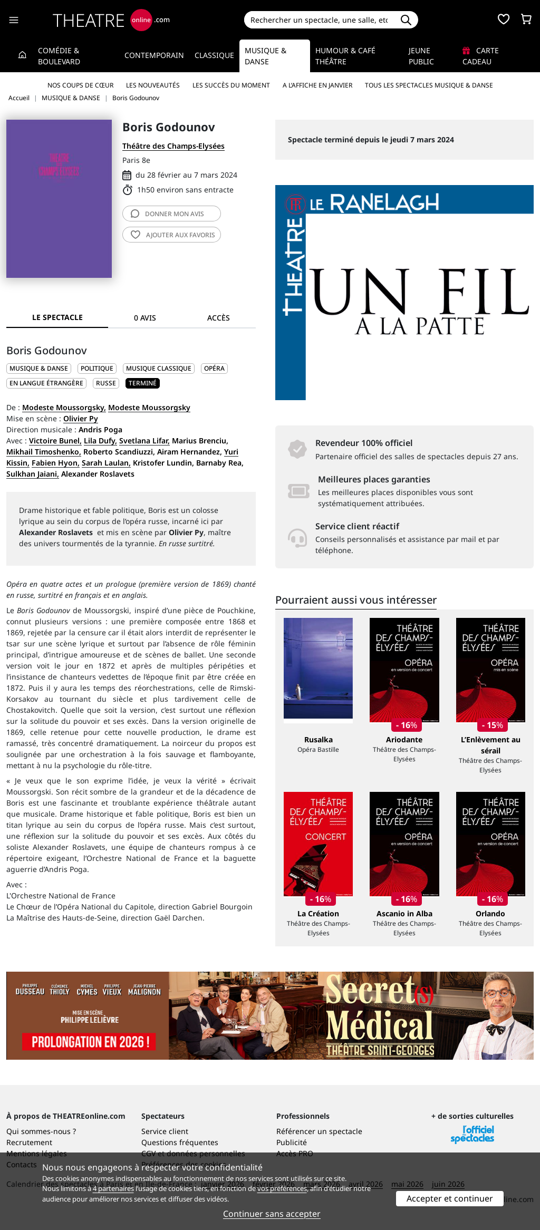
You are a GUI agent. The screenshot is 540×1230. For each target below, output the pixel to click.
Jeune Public (421, 55)
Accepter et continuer (450, 1198)
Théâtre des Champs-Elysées (173, 146)
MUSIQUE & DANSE (38, 368)
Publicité (291, 1142)
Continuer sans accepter (272, 1213)
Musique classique (158, 368)
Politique (97, 368)
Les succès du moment (231, 85)
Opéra (214, 368)
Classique (214, 55)
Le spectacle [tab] (57, 317)
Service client (164, 1131)
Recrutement (29, 1142)
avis (167, 213)
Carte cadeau (480, 55)
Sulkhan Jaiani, (32, 474)
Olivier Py (80, 418)
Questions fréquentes (179, 1142)
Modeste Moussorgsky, (64, 407)
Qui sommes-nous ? (41, 1131)
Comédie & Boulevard (59, 55)
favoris (173, 234)
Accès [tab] (218, 318)
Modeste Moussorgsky (149, 407)
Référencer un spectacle (319, 1131)
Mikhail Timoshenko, (43, 452)
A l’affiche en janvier (317, 85)
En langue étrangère (46, 383)
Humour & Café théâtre (345, 55)
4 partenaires (113, 1188)
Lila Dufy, (100, 440)
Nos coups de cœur (80, 85)
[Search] (319, 19)
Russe (106, 383)
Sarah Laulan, (106, 463)
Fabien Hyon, (56, 463)
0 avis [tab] (145, 318)
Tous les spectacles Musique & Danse (429, 85)
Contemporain (154, 55)
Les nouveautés (153, 85)
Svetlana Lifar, (144, 440)
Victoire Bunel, (55, 440)
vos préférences (282, 1188)
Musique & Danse (265, 55)
